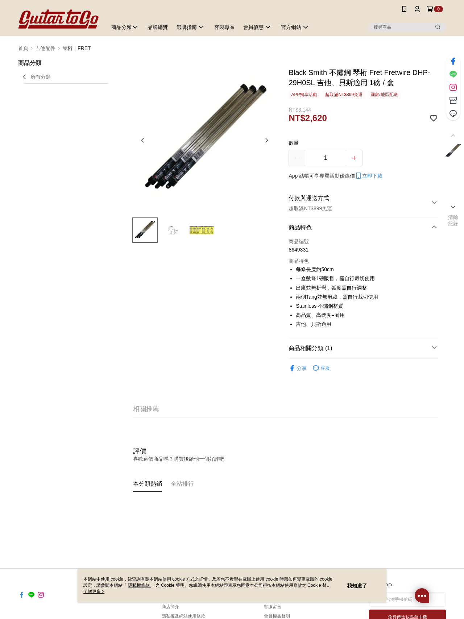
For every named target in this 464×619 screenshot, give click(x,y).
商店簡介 (170, 606)
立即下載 (368, 175)
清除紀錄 (453, 220)
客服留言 (272, 606)
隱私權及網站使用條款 (183, 616)
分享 (298, 368)
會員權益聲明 (277, 616)
